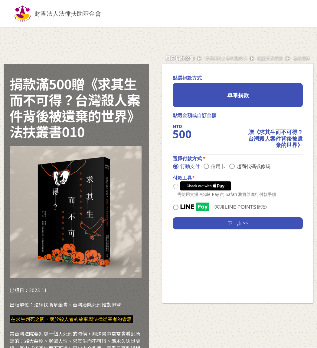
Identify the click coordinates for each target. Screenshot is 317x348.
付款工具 (184, 177)
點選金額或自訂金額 (194, 115)
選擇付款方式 (189, 158)
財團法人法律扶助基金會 (67, 13)
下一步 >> (238, 223)
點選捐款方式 (187, 78)
